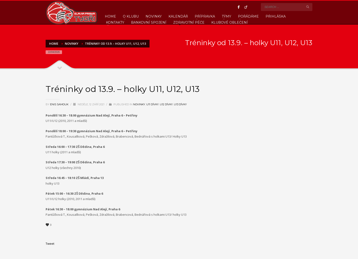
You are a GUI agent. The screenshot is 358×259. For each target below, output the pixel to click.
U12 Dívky (166, 104)
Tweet (50, 243)
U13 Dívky (180, 104)
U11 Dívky (152, 104)
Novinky (139, 104)
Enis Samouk (59, 104)
